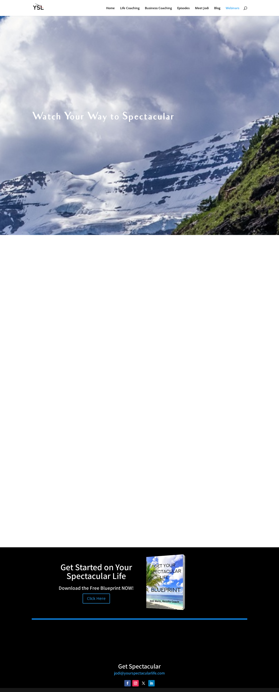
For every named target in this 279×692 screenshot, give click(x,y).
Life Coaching (130, 8)
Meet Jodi (202, 8)
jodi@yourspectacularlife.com (139, 673)
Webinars (232, 8)
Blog (217, 8)
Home (110, 8)
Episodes (183, 8)
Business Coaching (158, 8)
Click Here (96, 598)
